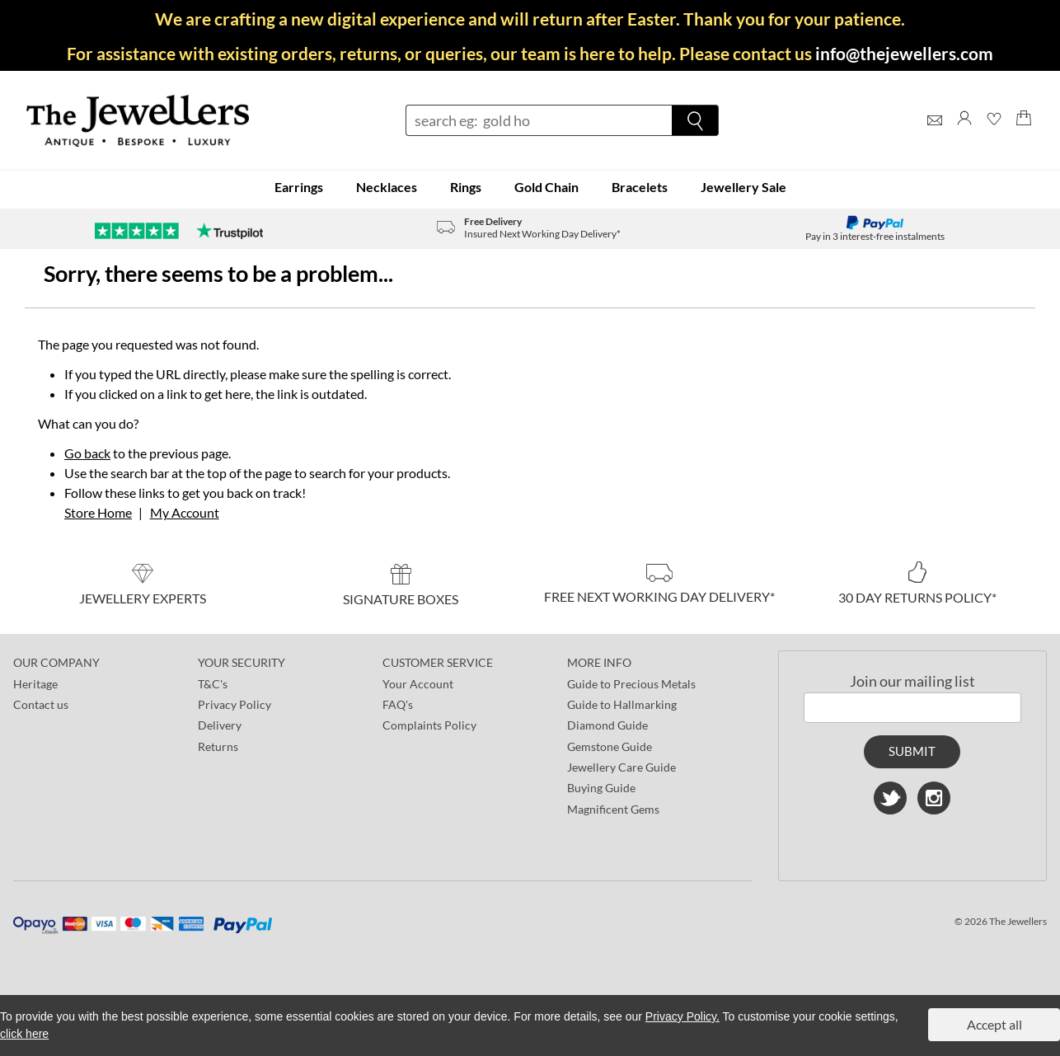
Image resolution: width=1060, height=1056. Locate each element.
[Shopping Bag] (1024, 133)
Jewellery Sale (743, 187)
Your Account (417, 684)
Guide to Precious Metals (631, 684)
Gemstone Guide (609, 746)
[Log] (964, 133)
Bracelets (640, 187)
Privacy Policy (234, 704)
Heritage (35, 684)
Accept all (994, 1024)
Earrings (298, 187)
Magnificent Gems (613, 809)
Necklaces (386, 187)
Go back (87, 453)
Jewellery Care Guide (621, 767)
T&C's (212, 684)
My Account (184, 512)
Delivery (220, 725)
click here (24, 1033)
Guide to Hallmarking (622, 704)
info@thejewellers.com (904, 53)
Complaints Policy (429, 725)
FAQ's (397, 704)
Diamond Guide (607, 725)
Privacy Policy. (682, 1016)
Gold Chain (546, 187)
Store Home (98, 512)
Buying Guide (601, 788)
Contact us (40, 704)
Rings (465, 187)
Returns (218, 746)
